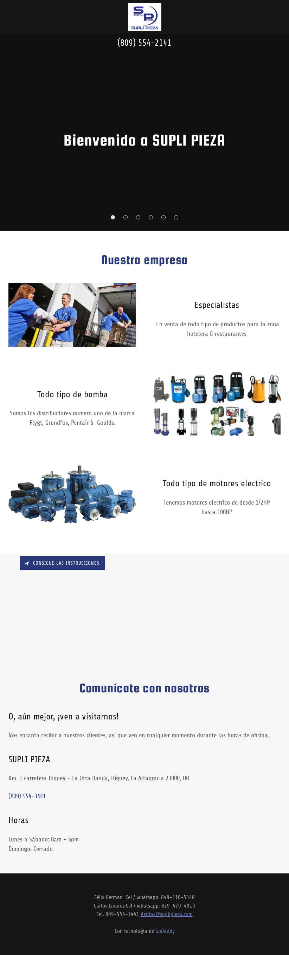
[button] (113, 217)
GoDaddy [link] (165, 931)
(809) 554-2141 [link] (144, 43)
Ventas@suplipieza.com (167, 914)
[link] (144, 17)
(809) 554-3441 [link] (27, 796)
